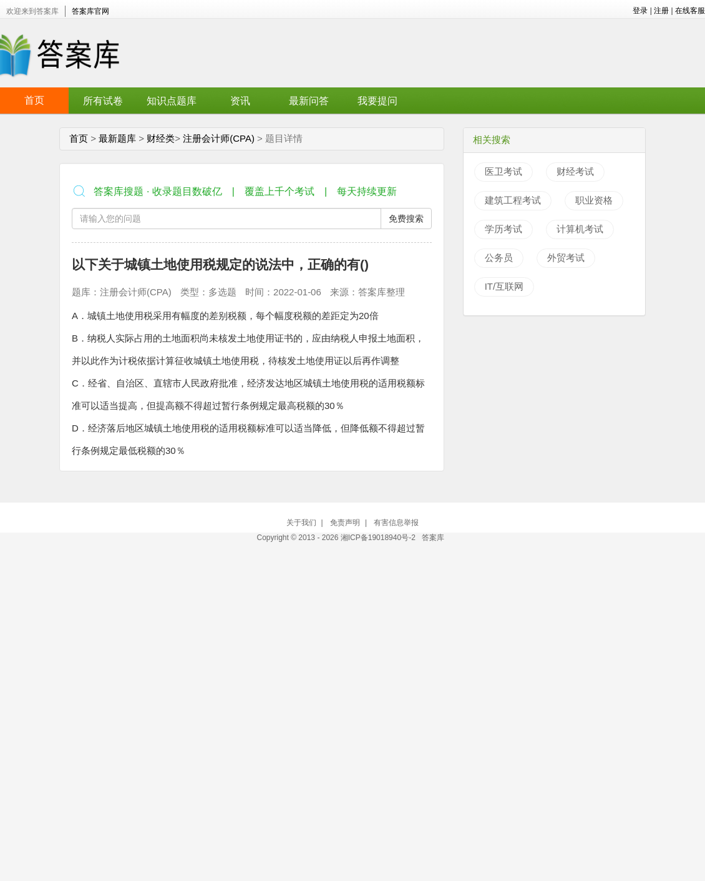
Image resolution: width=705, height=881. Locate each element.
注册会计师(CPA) (219, 138)
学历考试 (503, 229)
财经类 (161, 138)
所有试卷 (103, 101)
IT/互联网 (504, 286)
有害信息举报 (396, 522)
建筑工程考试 (513, 200)
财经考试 (575, 171)
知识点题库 (172, 101)
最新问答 (309, 101)
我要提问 (377, 101)
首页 (34, 100)
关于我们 (301, 522)
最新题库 (117, 138)
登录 (640, 10)
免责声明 (345, 522)
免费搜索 (406, 219)
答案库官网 (90, 11)
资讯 (240, 101)
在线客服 (690, 10)
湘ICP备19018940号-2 (379, 537)
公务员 (499, 257)
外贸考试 (566, 257)
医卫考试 (503, 171)
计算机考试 (580, 229)
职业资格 (594, 200)
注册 (661, 10)
